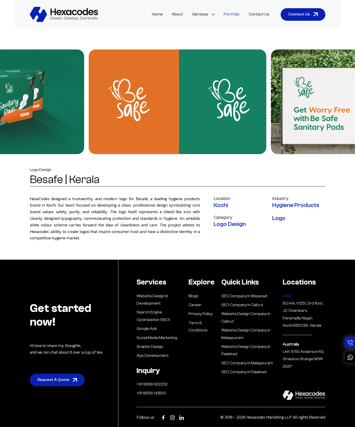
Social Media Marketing (157, 337)
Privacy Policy (201, 313)
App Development (153, 355)
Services (203, 14)
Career (195, 305)
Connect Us (303, 14)
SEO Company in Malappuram (247, 363)
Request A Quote (57, 379)
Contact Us (259, 14)
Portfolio (232, 14)
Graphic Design (150, 346)
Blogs (193, 296)
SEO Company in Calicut (242, 305)
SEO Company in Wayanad (244, 296)
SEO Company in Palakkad (244, 372)
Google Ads (147, 328)
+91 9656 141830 (151, 393)
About (177, 14)
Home (157, 14)
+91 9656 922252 (152, 384)
